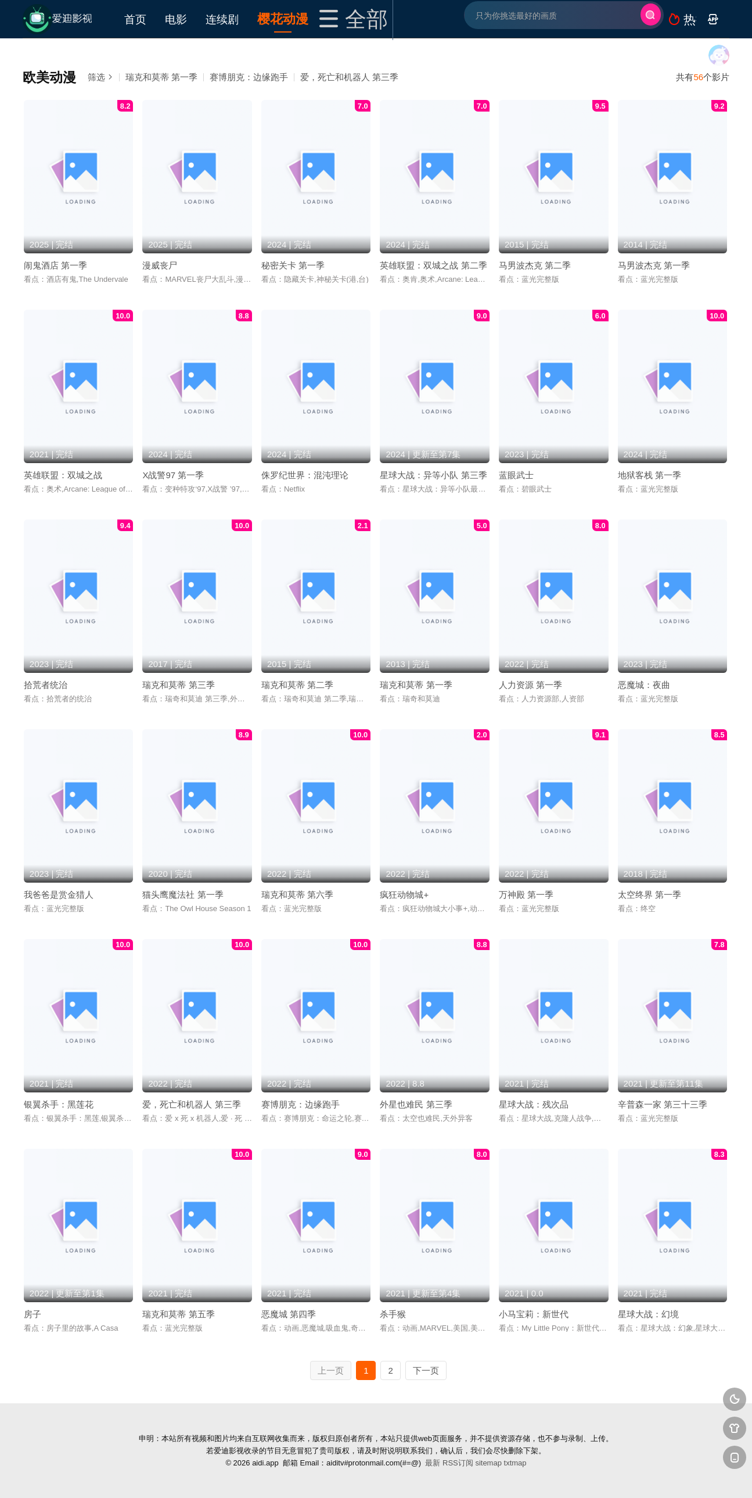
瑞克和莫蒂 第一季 (161, 77)
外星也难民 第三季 (416, 1104)
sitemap (488, 1462)
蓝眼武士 (516, 475)
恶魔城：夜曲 (644, 685)
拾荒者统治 (45, 685)
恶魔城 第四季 (288, 1314)
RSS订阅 (457, 1462)
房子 (32, 1314)
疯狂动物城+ (404, 894)
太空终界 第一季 (649, 894)
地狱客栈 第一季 (649, 475)
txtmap (515, 1462)
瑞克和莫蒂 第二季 (297, 685)
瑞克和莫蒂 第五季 (178, 1314)
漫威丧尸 (159, 265)
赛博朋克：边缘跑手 (249, 77)
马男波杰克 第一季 (654, 265)
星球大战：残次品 (534, 1104)
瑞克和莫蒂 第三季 (178, 685)
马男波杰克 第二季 (535, 265)
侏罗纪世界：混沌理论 (304, 475)
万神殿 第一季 (526, 894)
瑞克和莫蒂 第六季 (297, 894)
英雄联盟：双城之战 (63, 475)
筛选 (100, 77)
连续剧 (222, 19)
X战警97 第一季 (173, 475)
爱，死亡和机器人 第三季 (349, 77)
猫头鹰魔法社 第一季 (182, 894)
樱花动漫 (282, 18)
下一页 (426, 1370)
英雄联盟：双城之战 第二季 (433, 265)
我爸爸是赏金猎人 (58, 894)
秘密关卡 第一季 (293, 265)
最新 (432, 1462)
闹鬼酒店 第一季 (55, 265)
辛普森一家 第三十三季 (662, 1104)
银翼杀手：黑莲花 (58, 1104)
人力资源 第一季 (530, 685)
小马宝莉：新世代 (534, 1314)
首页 (135, 19)
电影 (176, 19)
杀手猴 (393, 1314)
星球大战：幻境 (648, 1314)
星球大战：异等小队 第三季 (433, 475)
